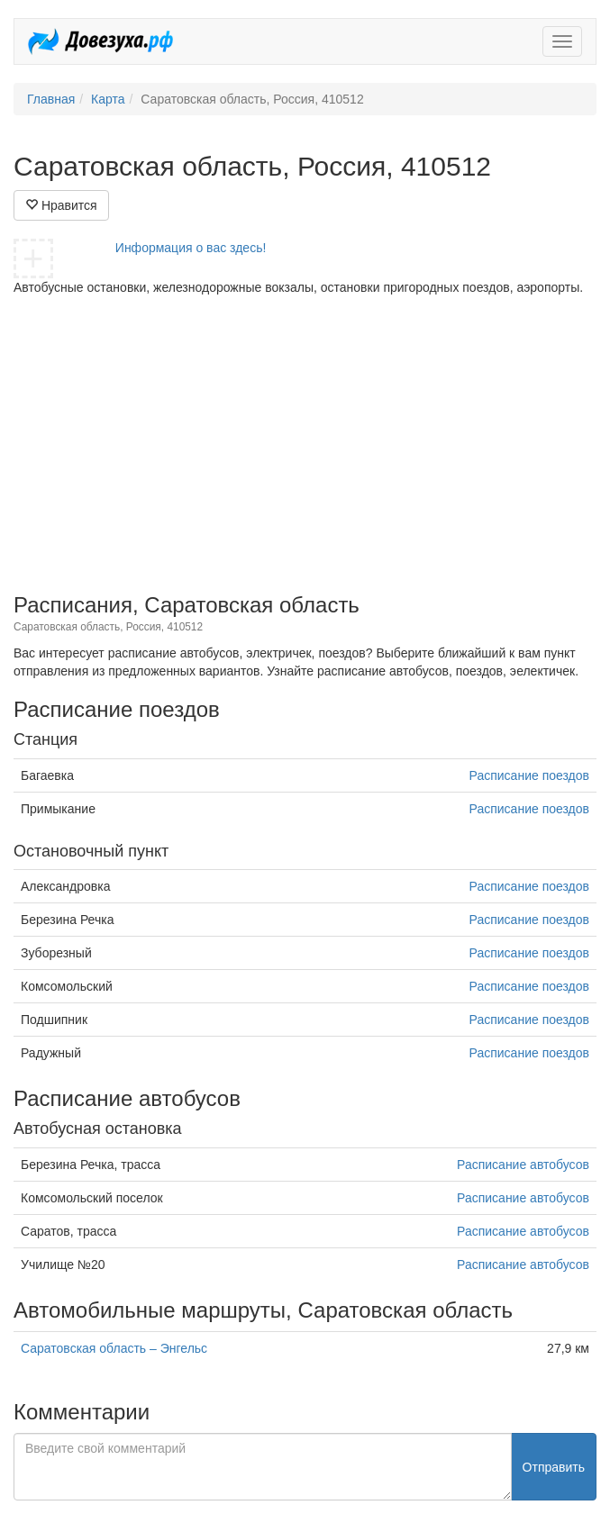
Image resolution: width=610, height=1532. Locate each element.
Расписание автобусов (523, 1164)
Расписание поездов (529, 775)
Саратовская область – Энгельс (114, 1348)
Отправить (554, 1467)
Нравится (61, 205)
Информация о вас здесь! (191, 247)
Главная (51, 99)
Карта (107, 99)
